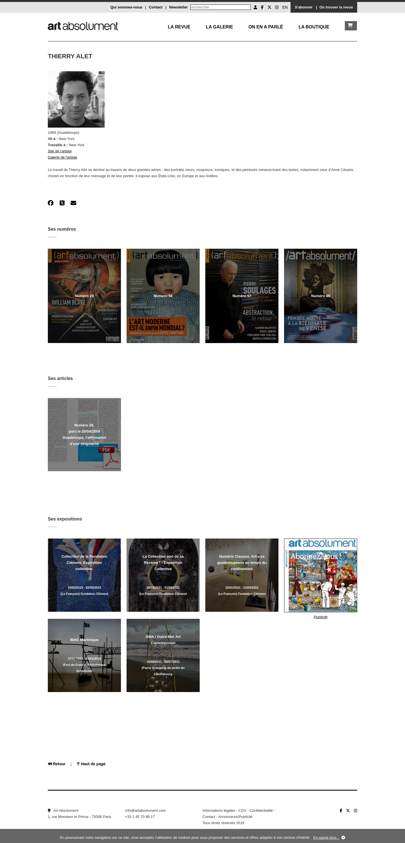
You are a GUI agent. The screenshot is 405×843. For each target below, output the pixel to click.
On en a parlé (265, 27)
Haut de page (91, 764)
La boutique (313, 27)
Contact (156, 7)
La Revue (179, 27)
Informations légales (218, 810)
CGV (242, 810)
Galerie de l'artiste (62, 157)
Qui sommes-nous (126, 7)
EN (285, 7)
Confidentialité (261, 810)
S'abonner (303, 7)
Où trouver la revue (336, 7)
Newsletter (178, 7)
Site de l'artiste (60, 151)
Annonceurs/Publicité (235, 817)
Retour (57, 764)
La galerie (219, 27)
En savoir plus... (326, 837)
